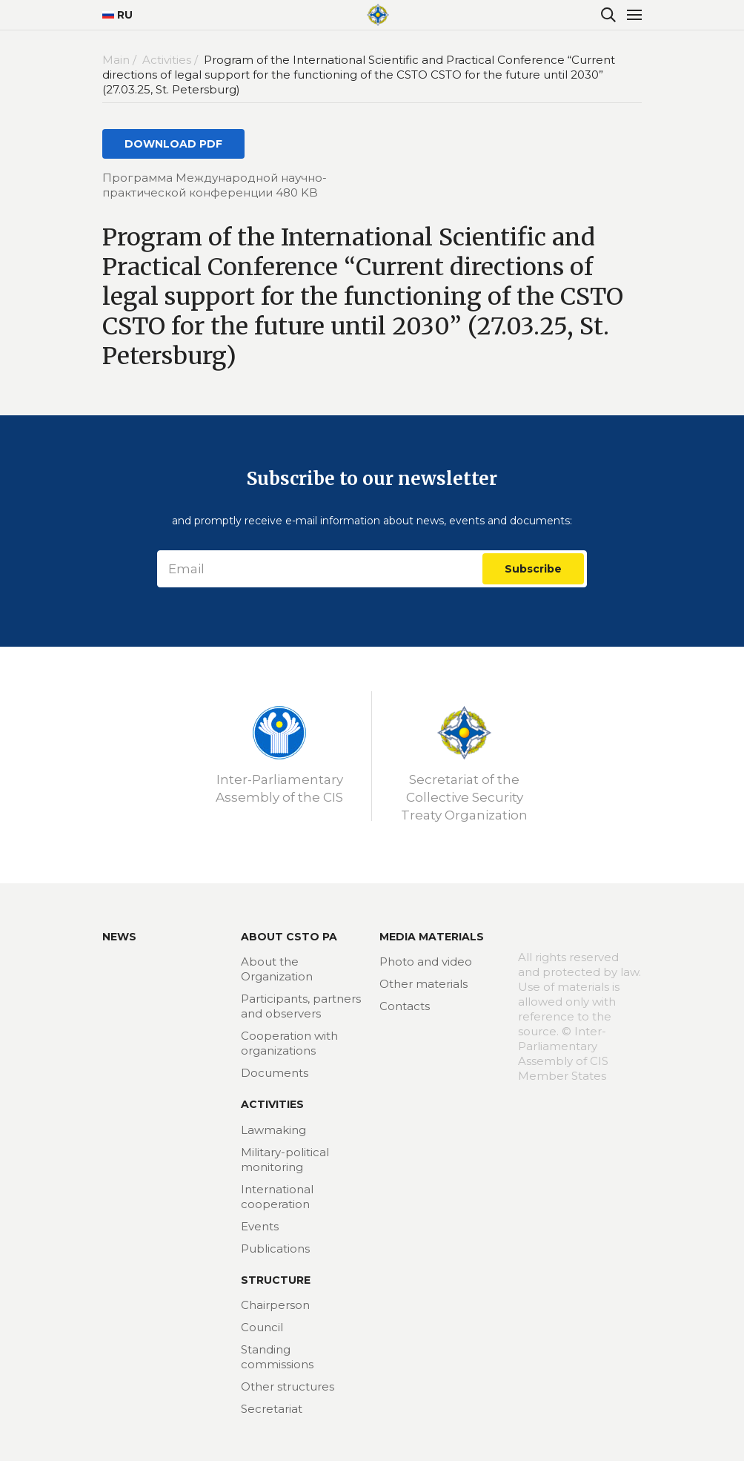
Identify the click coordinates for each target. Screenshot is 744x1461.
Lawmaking (273, 1130)
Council (262, 1327)
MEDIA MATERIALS (431, 936)
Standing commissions (277, 1356)
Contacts (404, 1006)
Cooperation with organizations (289, 1043)
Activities (272, 1104)
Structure (275, 1280)
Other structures (287, 1386)
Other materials (423, 984)
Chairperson (275, 1305)
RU (117, 15)
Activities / (171, 60)
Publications (275, 1248)
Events (260, 1226)
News (119, 936)
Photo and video (425, 961)
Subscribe (533, 569)
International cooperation (277, 1196)
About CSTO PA (289, 936)
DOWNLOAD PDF (173, 144)
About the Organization (277, 968)
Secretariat (271, 1409)
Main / (120, 60)
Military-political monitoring (285, 1159)
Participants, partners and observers (301, 1006)
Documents (274, 1073)
